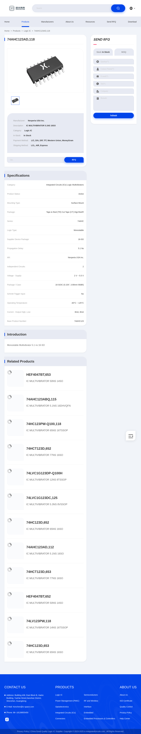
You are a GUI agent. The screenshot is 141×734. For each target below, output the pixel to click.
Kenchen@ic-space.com (20, 707)
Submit (113, 115)
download (132, 22)
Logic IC (27, 31)
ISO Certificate (126, 701)
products (25, 22)
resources (90, 22)
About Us (70, 22)
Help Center (125, 718)
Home (7, 22)
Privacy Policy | (23, 731)
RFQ (74, 160)
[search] (118, 8)
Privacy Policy (126, 713)
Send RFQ (111, 22)
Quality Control (126, 707)
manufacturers (47, 22)
